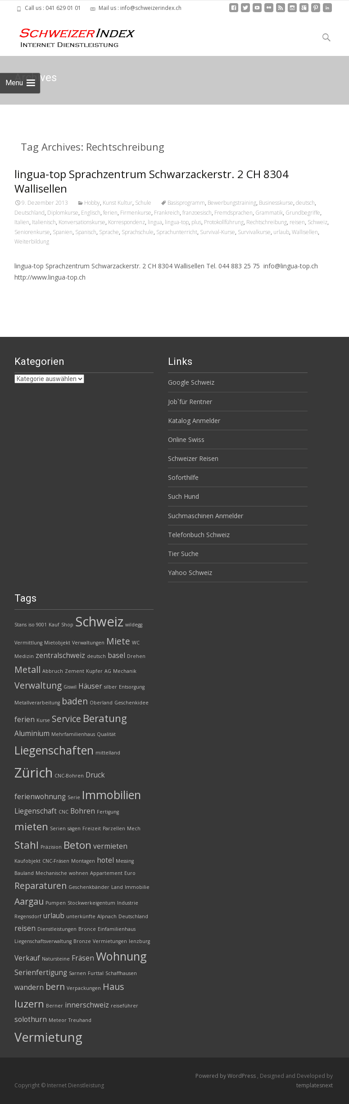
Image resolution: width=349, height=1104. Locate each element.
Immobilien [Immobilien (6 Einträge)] (111, 794)
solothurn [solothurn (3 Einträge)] (30, 1019)
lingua (155, 222)
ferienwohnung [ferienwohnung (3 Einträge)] (40, 796)
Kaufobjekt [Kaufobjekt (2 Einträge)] (27, 861)
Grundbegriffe (303, 212)
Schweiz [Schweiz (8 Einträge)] (99, 621)
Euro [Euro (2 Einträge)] (130, 873)
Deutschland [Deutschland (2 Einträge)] (133, 916)
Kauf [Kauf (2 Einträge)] (54, 624)
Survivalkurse (254, 232)
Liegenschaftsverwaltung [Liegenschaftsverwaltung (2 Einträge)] (43, 941)
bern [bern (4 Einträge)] (55, 986)
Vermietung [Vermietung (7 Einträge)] (48, 1037)
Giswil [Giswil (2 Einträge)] (70, 687)
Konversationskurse (82, 222)
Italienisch (44, 222)
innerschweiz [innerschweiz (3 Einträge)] (87, 1005)
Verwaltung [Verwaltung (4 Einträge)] (38, 685)
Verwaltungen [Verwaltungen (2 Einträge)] (88, 642)
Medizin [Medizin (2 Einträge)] (24, 656)
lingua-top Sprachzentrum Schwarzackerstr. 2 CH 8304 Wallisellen (151, 181)
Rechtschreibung (266, 222)
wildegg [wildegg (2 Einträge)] (133, 624)
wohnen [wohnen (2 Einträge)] (78, 873)
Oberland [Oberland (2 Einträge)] (101, 702)
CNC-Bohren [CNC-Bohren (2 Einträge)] (69, 776)
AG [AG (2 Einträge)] (107, 671)
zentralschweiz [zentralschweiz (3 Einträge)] (60, 655)
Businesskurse (276, 203)
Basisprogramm (186, 203)
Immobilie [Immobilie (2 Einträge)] (137, 887)
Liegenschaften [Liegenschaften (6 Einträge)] (54, 750)
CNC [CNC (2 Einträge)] (63, 812)
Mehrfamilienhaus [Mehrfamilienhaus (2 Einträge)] (73, 734)
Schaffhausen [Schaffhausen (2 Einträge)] (121, 973)
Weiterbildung (31, 241)
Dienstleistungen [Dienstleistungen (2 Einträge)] (57, 929)
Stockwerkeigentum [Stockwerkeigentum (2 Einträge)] (91, 903)
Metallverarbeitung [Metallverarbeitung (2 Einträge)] (37, 702)
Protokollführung (224, 222)
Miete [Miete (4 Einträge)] (118, 641)
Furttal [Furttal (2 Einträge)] (96, 973)
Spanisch (85, 232)
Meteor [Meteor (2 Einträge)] (58, 1020)
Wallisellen (305, 232)
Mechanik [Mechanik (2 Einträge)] (124, 671)
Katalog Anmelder (194, 420)
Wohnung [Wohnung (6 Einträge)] (121, 956)
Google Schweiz (191, 382)
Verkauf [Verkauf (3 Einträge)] (27, 958)
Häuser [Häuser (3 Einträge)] (90, 686)
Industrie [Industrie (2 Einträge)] (127, 903)
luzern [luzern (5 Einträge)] (29, 1004)
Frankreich (167, 212)
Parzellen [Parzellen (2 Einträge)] (114, 828)
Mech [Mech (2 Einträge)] (134, 828)
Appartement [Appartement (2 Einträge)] (106, 873)
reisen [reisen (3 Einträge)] (25, 928)
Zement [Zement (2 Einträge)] (74, 671)
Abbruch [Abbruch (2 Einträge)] (52, 671)
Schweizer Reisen (193, 458)
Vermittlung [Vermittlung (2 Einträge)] (28, 642)
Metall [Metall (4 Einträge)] (27, 669)
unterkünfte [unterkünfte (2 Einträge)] (80, 916)
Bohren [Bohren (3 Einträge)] (82, 811)
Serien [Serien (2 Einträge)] (58, 828)
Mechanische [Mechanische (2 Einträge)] (51, 873)
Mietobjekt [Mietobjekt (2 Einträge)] (57, 642)
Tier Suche (183, 553)
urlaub (281, 232)
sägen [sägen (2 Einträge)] (74, 828)
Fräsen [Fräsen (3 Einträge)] (83, 958)
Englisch (90, 212)
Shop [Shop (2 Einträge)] (67, 624)
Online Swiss (186, 439)
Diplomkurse (62, 212)
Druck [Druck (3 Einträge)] (95, 775)
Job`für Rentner (190, 401)
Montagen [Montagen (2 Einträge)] (83, 861)
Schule (143, 203)
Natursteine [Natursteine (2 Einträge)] (56, 959)
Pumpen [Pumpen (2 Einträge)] (55, 903)
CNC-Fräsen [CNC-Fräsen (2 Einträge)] (55, 861)
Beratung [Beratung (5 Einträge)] (105, 718)
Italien (21, 222)
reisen (297, 222)
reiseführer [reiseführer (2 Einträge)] (124, 1006)
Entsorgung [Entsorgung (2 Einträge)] (132, 687)
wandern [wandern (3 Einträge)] (29, 987)
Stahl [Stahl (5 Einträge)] (26, 845)
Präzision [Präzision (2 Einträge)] (51, 847)
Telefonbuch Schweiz (199, 534)
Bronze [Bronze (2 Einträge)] (82, 941)
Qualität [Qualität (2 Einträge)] (106, 734)
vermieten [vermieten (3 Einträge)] (110, 846)
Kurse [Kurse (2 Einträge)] (43, 720)
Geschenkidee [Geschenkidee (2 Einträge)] (131, 702)
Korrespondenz (126, 222)
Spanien (63, 232)
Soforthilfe (183, 477)
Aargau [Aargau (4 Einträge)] (29, 901)
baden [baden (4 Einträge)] (75, 701)
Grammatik (269, 212)
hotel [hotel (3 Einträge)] (105, 860)
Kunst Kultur (117, 203)
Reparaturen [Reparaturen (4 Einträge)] (40, 885)
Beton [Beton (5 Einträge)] (77, 845)
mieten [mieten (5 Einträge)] (31, 826)
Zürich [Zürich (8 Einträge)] (33, 773)
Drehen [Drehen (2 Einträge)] (136, 656)
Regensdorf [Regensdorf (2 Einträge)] (27, 916)
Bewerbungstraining (232, 203)
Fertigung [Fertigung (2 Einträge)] (108, 812)
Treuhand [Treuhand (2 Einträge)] (79, 1020)
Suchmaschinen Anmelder (205, 515)
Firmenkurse (135, 212)
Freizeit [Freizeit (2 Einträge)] (91, 828)
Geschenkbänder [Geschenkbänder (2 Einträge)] (88, 887)
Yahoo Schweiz (190, 572)
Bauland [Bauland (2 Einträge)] (24, 873)
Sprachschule (138, 232)
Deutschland (29, 212)
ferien (110, 212)
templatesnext (314, 1085)
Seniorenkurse (32, 232)
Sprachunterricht (176, 232)
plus (196, 222)
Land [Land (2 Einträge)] (117, 887)
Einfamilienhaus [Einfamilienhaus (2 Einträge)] (117, 929)
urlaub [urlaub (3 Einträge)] (53, 915)
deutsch (305, 203)
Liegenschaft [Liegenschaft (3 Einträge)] (35, 811)
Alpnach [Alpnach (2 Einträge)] (107, 916)
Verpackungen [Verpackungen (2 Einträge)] (84, 988)
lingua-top (177, 222)
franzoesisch (197, 212)
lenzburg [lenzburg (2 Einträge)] (139, 941)
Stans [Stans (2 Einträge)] (20, 624)
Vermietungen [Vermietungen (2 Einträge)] (110, 941)
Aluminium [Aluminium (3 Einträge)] (32, 733)
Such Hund (183, 496)
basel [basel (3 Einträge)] (116, 655)
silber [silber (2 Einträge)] (110, 687)
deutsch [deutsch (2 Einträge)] (96, 656)
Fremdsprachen (233, 212)
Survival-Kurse (217, 232)
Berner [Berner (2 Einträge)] (54, 1006)
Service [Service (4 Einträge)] (66, 719)
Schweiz (317, 222)
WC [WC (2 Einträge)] (136, 642)
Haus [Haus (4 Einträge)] (113, 986)
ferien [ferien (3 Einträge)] (24, 719)
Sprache (109, 232)
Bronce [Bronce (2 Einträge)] (87, 929)
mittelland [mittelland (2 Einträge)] (107, 753)
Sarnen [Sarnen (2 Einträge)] (77, 973)
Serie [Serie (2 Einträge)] (74, 797)
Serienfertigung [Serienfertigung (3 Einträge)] (40, 972)
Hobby (92, 203)
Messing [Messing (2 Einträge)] (125, 861)
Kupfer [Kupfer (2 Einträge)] (94, 671)
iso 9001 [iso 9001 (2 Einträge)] (37, 624)
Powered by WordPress (226, 1076)
